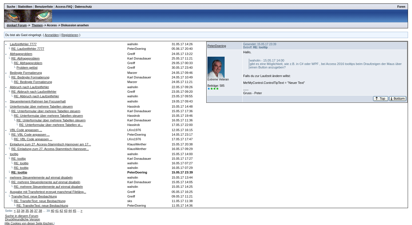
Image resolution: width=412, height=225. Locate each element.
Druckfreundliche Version (22, 219)
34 (22, 210)
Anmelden (52, 35)
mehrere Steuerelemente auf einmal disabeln (41, 177)
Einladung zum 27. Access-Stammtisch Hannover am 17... (50, 144)
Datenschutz (83, 6)
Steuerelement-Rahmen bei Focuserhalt (38, 101)
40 (52, 210)
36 (31, 210)
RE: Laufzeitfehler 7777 (27, 48)
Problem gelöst (27, 67)
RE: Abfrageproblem (25, 58)
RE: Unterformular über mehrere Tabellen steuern (45, 111)
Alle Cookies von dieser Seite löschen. (29, 223)
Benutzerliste (44, 6)
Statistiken (25, 6)
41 (57, 210)
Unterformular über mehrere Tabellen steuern (41, 106)
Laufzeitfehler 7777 (23, 44)
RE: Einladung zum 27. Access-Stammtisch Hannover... (50, 149)
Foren (401, 6)
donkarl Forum (17, 25)
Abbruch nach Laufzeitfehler (29, 87)
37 (35, 210)
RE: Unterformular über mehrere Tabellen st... (51, 125)
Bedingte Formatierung (26, 72)
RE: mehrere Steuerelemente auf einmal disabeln (45, 182)
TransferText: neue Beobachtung (34, 196)
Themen (37, 25)
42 (61, 210)
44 (70, 210)
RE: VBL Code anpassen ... (30, 134)
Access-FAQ (64, 6)
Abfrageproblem (21, 54)
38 (40, 210)
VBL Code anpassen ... (26, 130)
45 (74, 210)
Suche (11, 6)
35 (27, 210)
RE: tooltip (18, 158)
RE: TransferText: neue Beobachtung (40, 201)
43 (65, 210)
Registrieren (70, 35)
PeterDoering (216, 46)
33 (18, 210)
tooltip (14, 154)
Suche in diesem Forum (21, 216)
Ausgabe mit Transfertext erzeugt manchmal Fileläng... (48, 192)
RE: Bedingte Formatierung (30, 77)
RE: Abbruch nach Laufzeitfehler (33, 91)
